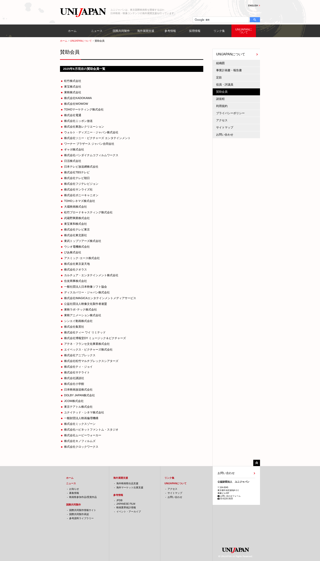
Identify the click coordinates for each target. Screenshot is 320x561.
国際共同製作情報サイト (82, 510)
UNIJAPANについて (243, 31)
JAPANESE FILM (125, 503)
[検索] (220, 20)
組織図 (220, 63)
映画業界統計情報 (126, 507)
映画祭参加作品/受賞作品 (83, 497)
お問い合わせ (224, 134)
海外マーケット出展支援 (129, 487)
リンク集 (219, 30)
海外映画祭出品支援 (127, 483)
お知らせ (74, 489)
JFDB (119, 500)
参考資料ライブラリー (81, 518)
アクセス (222, 120)
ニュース (96, 30)
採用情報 (194, 30)
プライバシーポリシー (230, 113)
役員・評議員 (224, 84)
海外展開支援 (145, 30)
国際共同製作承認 (79, 514)
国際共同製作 (121, 30)
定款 (219, 77)
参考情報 (170, 30)
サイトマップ (224, 127)
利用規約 (222, 106)
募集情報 (74, 493)
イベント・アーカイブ (128, 511)
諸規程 (220, 98)
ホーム (72, 30)
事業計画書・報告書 (229, 70)
